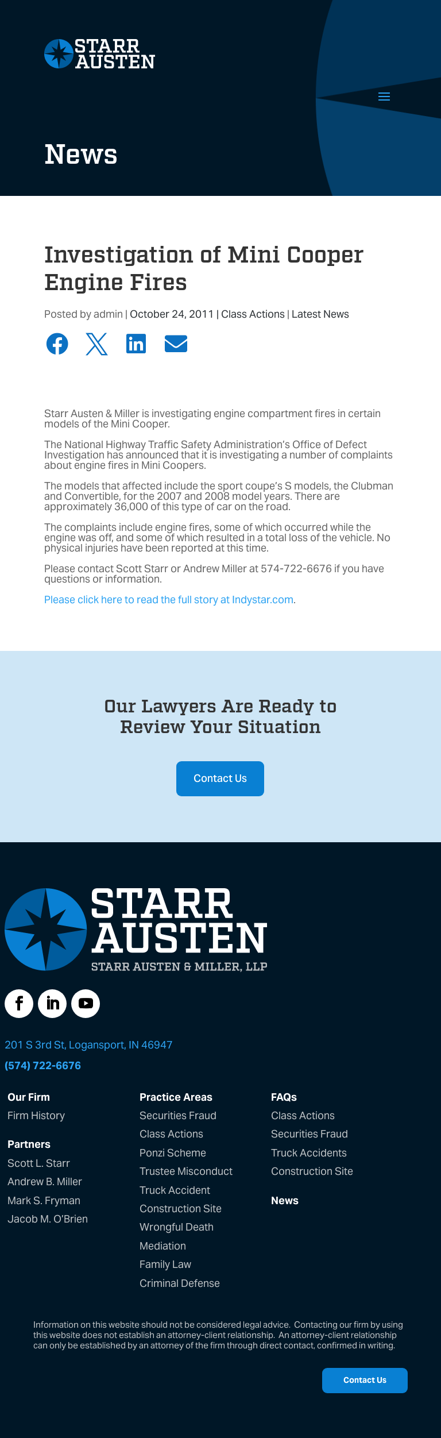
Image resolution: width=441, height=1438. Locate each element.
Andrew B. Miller (44, 1181)
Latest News (320, 314)
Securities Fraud (178, 1115)
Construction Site (181, 1208)
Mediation (163, 1245)
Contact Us (220, 778)
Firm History (36, 1115)
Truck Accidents (309, 1152)
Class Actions (253, 314)
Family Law (165, 1264)
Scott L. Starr (38, 1163)
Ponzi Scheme (173, 1152)
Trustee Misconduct (186, 1171)
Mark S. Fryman (43, 1200)
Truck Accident (175, 1190)
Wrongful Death (177, 1226)
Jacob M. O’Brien (47, 1218)
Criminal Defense (180, 1283)
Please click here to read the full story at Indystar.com (168, 599)
